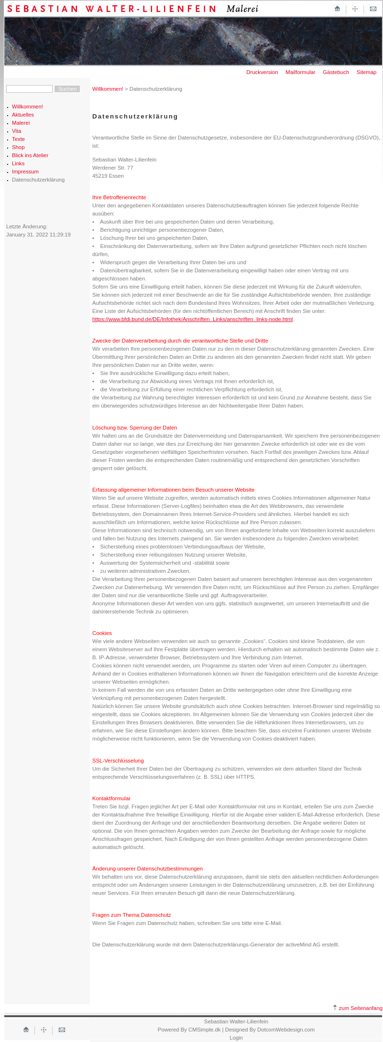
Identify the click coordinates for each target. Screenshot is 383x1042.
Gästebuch (336, 72)
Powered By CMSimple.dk (189, 1029)
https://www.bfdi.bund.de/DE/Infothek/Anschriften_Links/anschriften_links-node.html (192, 319)
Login (236, 1038)
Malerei (21, 123)
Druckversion (262, 72)
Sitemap (367, 72)
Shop (18, 147)
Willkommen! (27, 106)
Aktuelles (23, 115)
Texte (18, 139)
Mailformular (300, 72)
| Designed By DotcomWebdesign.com (268, 1029)
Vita (16, 131)
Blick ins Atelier (30, 155)
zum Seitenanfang (358, 1008)
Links (18, 163)
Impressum (25, 171)
